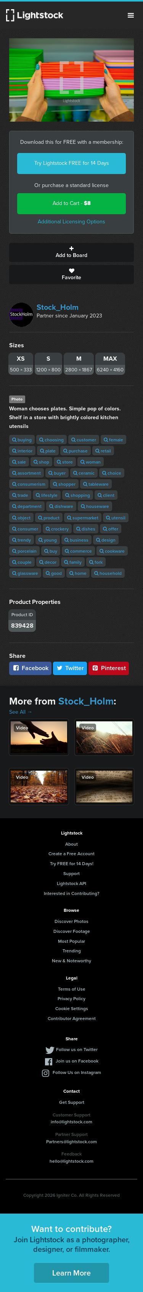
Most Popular (71, 941)
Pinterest (109, 668)
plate (48, 450)
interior (22, 450)
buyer (57, 473)
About (71, 844)
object (21, 517)
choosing (51, 439)
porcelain (24, 551)
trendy (21, 540)
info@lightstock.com (71, 1121)
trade (20, 495)
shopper (64, 484)
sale (19, 462)
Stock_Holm (58, 307)
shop (41, 462)
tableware (96, 484)
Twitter (70, 668)
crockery (57, 529)
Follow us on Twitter (77, 1049)
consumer (25, 529)
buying (22, 439)
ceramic (84, 473)
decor (47, 562)
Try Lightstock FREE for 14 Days (71, 163)
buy (50, 551)
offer (110, 529)
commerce (78, 551)
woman (90, 462)
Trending (72, 950)
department (27, 506)
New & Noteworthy (71, 960)
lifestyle (47, 495)
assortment (26, 473)
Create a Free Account (71, 853)
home (78, 573)
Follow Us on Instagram (77, 1072)
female (113, 439)
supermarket (82, 517)
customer (83, 439)
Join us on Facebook (77, 1061)
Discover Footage (71, 931)
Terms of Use (71, 989)
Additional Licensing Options (71, 222)
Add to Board (71, 252)
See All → (20, 712)
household (108, 573)
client (106, 495)
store (65, 462)
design (106, 540)
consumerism (28, 484)
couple (22, 562)
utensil (115, 517)
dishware (61, 506)
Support (71, 873)
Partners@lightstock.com (71, 1141)
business (76, 540)
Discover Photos (71, 921)
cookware (112, 551)
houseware (95, 506)
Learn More (71, 1272)
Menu (131, 15)
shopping (77, 495)
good (54, 573)
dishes (85, 529)
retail (103, 450)
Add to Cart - (72, 203)
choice (111, 473)
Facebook (30, 668)
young (48, 540)
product (48, 517)
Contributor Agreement (72, 1018)
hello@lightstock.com (71, 1161)
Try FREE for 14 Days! (71, 863)
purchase (75, 450)
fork (96, 562)
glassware (25, 573)
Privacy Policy (71, 998)
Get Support (71, 1102)
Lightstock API (71, 883)
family (73, 562)
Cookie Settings (71, 1008)
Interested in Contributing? (72, 893)
